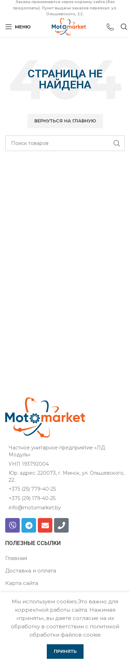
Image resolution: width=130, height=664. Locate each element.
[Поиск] (65, 143)
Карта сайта (21, 583)
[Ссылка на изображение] (45, 417)
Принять (65, 651)
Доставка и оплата (30, 570)
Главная (16, 558)
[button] (65, 121)
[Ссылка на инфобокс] (110, 28)
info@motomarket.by (35, 508)
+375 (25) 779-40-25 (32, 489)
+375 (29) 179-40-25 (32, 498)
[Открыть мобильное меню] (18, 27)
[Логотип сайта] (69, 26)
